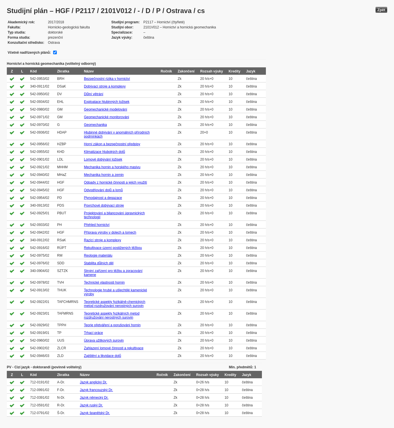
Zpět (381, 10)
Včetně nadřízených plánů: (29, 53)
